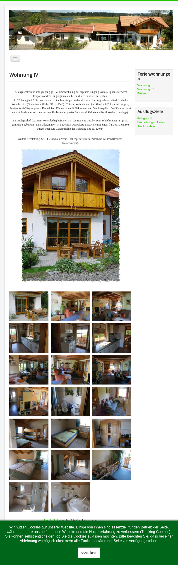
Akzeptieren (89, 553)
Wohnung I (144, 85)
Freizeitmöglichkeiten (151, 122)
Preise (141, 93)
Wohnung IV (145, 89)
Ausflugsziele (146, 126)
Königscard (144, 118)
